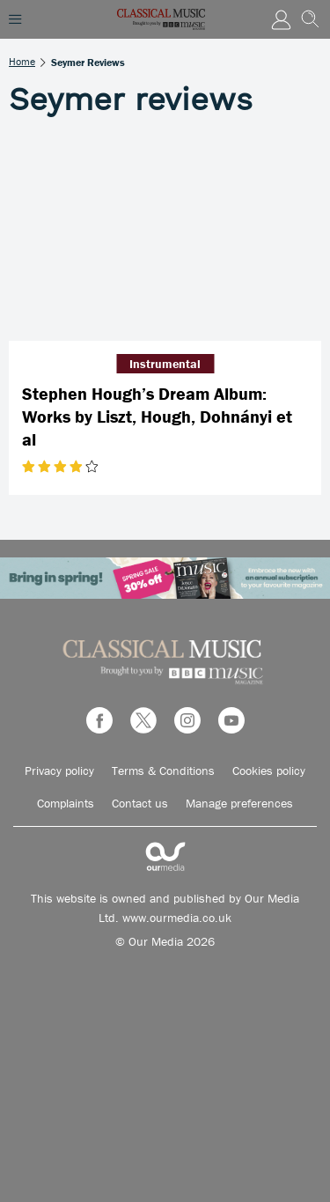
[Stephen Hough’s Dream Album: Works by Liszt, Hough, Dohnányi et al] (165, 237)
